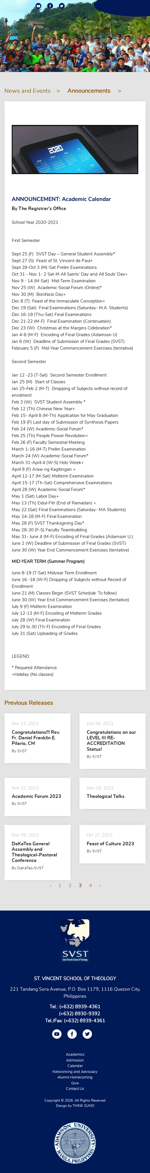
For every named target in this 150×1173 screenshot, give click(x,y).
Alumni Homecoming (75, 1077)
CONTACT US (81, 5)
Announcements (89, 91)
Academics (75, 1055)
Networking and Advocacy (75, 1072)
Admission (75, 1060)
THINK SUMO (83, 1105)
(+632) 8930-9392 (79, 1013)
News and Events (27, 91)
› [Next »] (99, 885)
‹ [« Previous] (50, 885)
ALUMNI (103, 5)
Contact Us (75, 1089)
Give (75, 1083)
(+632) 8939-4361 (79, 1006)
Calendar (75, 1066)
